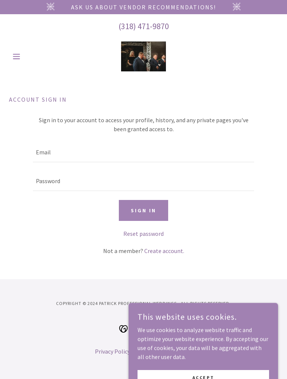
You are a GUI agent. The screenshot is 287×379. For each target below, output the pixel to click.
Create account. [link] (164, 251)
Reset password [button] (143, 233)
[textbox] (143, 152)
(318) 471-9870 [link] (143, 26)
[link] (143, 56)
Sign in (143, 210)
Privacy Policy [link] (112, 351)
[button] (29, 56)
